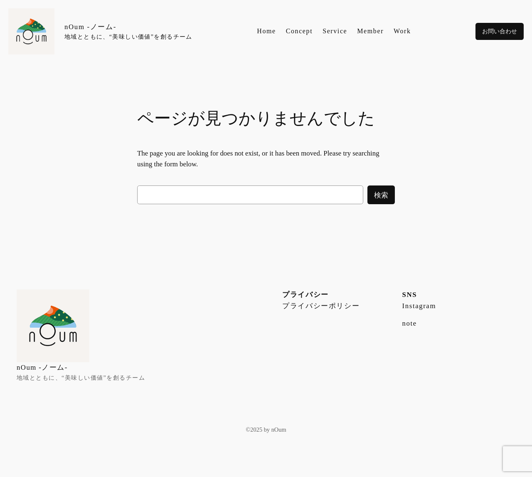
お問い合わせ (499, 31)
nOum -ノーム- (90, 27)
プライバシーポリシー (321, 306)
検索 (381, 195)
